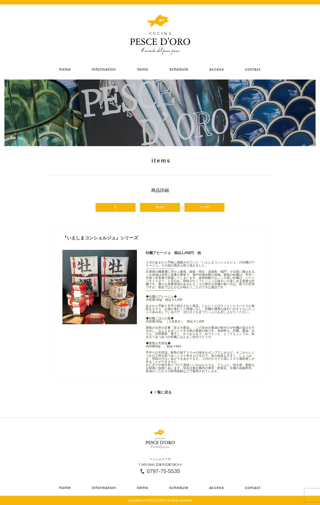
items (142, 69)
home (65, 69)
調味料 (160, 207)
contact (253, 69)
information (104, 69)
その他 (204, 207)
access (216, 69)
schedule (178, 69)
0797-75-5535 (163, 471)
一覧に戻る (163, 392)
